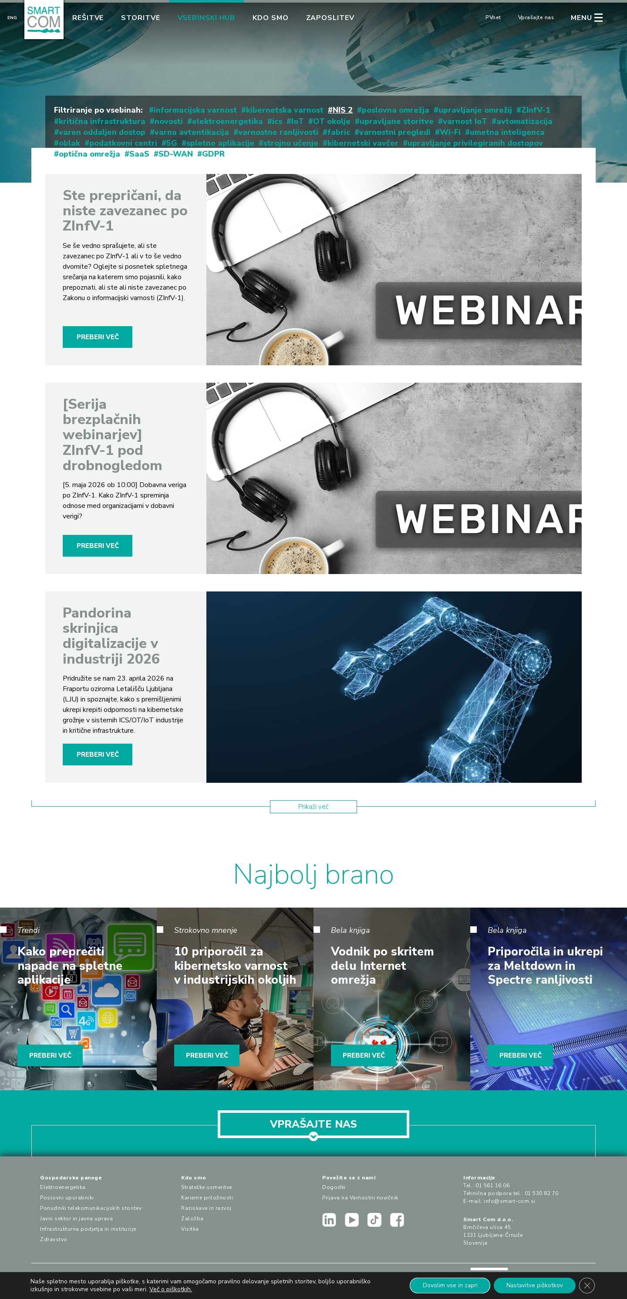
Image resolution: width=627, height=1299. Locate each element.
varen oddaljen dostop (102, 132)
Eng (12, 18)
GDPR (213, 154)
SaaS (139, 154)
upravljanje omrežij (475, 110)
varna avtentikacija (192, 132)
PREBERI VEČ (98, 337)
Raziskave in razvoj (206, 1208)
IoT (297, 121)
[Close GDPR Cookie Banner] (587, 1285)
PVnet (493, 17)
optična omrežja (89, 154)
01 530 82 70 (542, 1193)
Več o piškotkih (170, 1289)
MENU (581, 18)
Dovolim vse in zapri (447, 1285)
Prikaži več (313, 806)
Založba (192, 1218)
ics (277, 121)
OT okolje (332, 121)
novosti (169, 121)
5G (171, 143)
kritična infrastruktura (102, 121)
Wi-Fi (450, 132)
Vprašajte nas (536, 17)
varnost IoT (465, 121)
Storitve (140, 18)
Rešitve (88, 18)
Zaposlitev (330, 18)
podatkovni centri (123, 143)
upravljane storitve (397, 121)
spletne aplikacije (220, 143)
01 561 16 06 (492, 1185)
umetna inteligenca (507, 132)
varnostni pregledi (395, 132)
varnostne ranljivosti (278, 132)
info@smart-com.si (510, 1201)
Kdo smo (270, 18)
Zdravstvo (53, 1239)
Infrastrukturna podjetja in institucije (88, 1229)
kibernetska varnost (285, 110)
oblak (69, 143)
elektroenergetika (227, 121)
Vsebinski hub (207, 18)
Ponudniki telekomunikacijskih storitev (91, 1208)
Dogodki (334, 1187)
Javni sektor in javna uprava (76, 1218)
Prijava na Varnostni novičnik (360, 1197)
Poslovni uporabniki (67, 1197)
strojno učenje (290, 143)
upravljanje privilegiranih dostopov (475, 143)
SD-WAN (175, 154)
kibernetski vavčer (362, 143)
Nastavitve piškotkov (534, 1285)
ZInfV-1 (535, 110)
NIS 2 (343, 110)
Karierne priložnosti (207, 1197)
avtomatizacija (524, 121)
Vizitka (190, 1229)
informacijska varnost (195, 110)
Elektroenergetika (63, 1187)
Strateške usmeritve (206, 1187)
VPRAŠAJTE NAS (313, 1127)
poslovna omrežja (395, 110)
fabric (338, 132)
